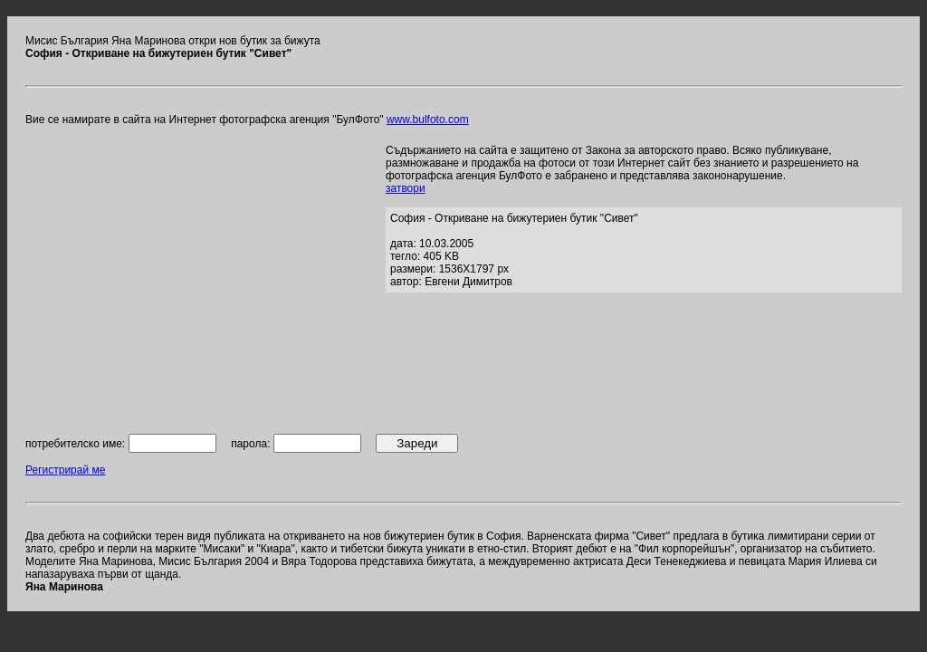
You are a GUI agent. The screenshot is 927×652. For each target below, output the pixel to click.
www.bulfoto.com (428, 119)
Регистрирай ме (65, 470)
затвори (405, 188)
